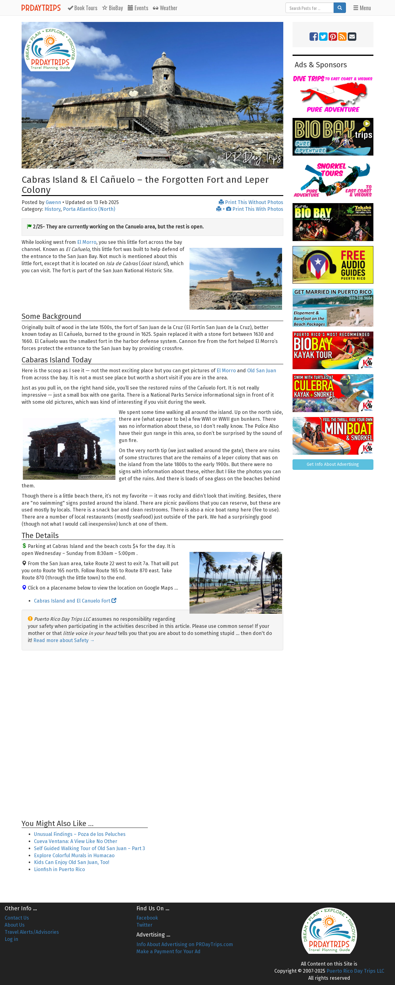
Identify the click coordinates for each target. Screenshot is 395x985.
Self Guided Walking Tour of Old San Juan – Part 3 (89, 848)
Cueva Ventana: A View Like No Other (75, 841)
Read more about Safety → (64, 640)
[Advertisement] (152, 735)
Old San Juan (261, 371)
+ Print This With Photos (249, 209)
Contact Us (17, 918)
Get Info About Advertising (333, 464)
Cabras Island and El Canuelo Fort (75, 601)
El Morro (86, 242)
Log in (11, 939)
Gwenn (53, 202)
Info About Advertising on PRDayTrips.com (184, 944)
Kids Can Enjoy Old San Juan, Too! (71, 862)
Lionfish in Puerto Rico (59, 869)
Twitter (144, 925)
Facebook (147, 918)
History (52, 209)
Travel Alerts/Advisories (32, 932)
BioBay (112, 8)
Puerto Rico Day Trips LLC (355, 971)
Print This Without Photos (251, 202)
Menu (362, 8)
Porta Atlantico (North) (89, 209)
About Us (15, 925)
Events (138, 8)
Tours (82, 8)
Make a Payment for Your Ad (168, 951)
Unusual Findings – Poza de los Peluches (80, 834)
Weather (165, 8)
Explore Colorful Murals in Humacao (74, 855)
